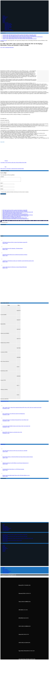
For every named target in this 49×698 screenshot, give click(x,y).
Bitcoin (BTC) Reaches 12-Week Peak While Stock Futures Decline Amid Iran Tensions (18, 215)
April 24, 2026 (5, 477)
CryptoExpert (7, 47)
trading (47, 221)
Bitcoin (4, 15)
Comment (2, 176)
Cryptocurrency (5, 16)
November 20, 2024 (6, 433)
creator (14, 221)
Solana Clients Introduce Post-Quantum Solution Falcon (12, 213)
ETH (22, 221)
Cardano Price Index (8, 29)
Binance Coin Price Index (9, 30)
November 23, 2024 (6, 415)
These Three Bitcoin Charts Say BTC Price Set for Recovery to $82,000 (15, 211)
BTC (8, 221)
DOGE (20, 221)
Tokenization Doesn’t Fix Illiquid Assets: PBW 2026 (12, 217)
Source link (2, 141)
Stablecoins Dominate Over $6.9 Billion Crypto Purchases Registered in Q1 (16, 219)
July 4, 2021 (2, 47)
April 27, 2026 (5, 458)
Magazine (32, 221)
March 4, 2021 (5, 250)
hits (24, 221)
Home (4, 525)
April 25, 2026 (5, 470)
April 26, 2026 (5, 464)
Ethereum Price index (8, 24)
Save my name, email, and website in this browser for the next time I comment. (15, 192)
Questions (42, 221)
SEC (45, 221)
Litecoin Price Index (8, 26)
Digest (18, 221)
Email (1, 186)
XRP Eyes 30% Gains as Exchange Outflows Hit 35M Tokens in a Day (15, 218)
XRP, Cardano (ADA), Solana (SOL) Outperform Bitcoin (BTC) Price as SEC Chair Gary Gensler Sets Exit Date (22, 408)
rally (44, 221)
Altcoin (4, 19)
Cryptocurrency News (4, 401)
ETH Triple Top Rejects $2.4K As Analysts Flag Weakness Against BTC (15, 210)
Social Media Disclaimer (7, 529)
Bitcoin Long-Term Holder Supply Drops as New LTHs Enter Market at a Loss (16, 476)
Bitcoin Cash (7, 28)
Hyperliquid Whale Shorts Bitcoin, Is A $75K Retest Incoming (13, 469)
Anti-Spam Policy (6, 573)
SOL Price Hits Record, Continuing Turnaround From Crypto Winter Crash (15, 420)
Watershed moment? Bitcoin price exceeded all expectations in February (15, 255)
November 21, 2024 (6, 427)
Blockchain (4, 17)
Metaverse (34, 221)
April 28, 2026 (5, 452)
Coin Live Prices (5, 22)
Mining (4, 20)
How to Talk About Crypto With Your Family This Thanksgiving (14, 414)
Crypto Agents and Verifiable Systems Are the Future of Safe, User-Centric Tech (16, 426)
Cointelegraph (11, 221)
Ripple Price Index (8, 25)
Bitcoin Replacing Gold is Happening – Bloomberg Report (13, 249)
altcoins (1, 221)
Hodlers (26, 221)
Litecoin (28, 221)
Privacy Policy (5, 527)
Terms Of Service (6, 528)
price (40, 221)
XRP (1, 222)
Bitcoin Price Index (8, 23)
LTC (30, 221)
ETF (21, 221)
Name (1, 183)
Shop (3, 31)
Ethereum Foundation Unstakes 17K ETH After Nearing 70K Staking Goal (15, 216)
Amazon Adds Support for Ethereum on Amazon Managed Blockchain (15, 267)
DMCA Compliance (6, 530)
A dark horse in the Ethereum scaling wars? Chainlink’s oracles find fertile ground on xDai (18, 261)
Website (1, 189)
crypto (16, 221)
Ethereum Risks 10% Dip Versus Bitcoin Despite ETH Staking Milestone (15, 214)
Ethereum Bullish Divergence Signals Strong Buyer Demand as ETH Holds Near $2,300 (18, 212)
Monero (4, 21)
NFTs (38, 221)
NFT (37, 221)
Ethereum (4, 18)
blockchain (6, 221)
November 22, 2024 (6, 421)
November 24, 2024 (6, 409)
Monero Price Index (8, 27)
